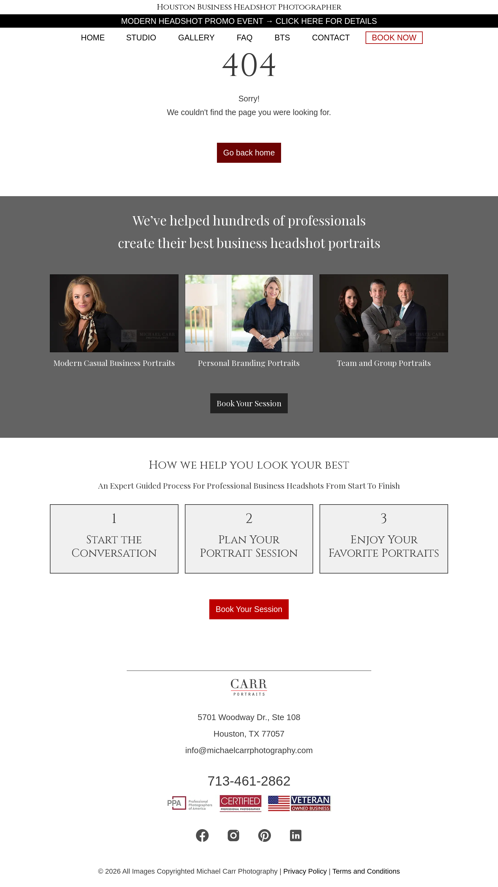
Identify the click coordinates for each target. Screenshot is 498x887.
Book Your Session (249, 403)
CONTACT (331, 37)
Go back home (249, 152)
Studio (141, 37)
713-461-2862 (249, 781)
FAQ (244, 37)
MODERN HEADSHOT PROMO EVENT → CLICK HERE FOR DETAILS (249, 21)
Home (93, 37)
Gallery (196, 37)
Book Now (394, 37)
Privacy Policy (306, 871)
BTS (282, 37)
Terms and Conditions (366, 871)
